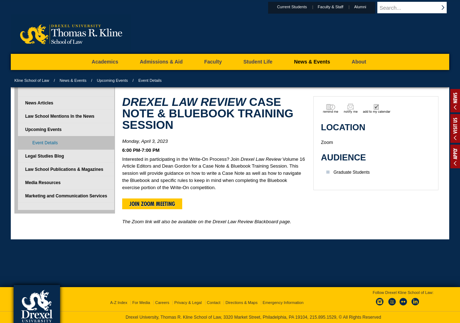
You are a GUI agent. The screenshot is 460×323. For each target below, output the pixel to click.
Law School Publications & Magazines (64, 169)
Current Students (299, 7)
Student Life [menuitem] (257, 62)
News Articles (39, 103)
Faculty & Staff (337, 7)
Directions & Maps (241, 302)
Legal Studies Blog (44, 156)
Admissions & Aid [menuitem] (161, 62)
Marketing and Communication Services (66, 195)
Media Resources (43, 182)
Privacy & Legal (188, 302)
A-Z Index (118, 302)
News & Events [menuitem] (312, 62)
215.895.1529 (323, 317)
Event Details (45, 142)
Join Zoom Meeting (152, 203)
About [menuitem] (359, 62)
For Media (141, 302)
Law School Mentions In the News (60, 116)
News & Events (73, 80)
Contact (214, 302)
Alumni (367, 7)
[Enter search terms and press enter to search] (416, 7)
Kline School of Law (31, 80)
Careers (162, 302)
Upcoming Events (112, 80)
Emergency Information (283, 302)
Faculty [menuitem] (213, 62)
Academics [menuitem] (105, 62)
